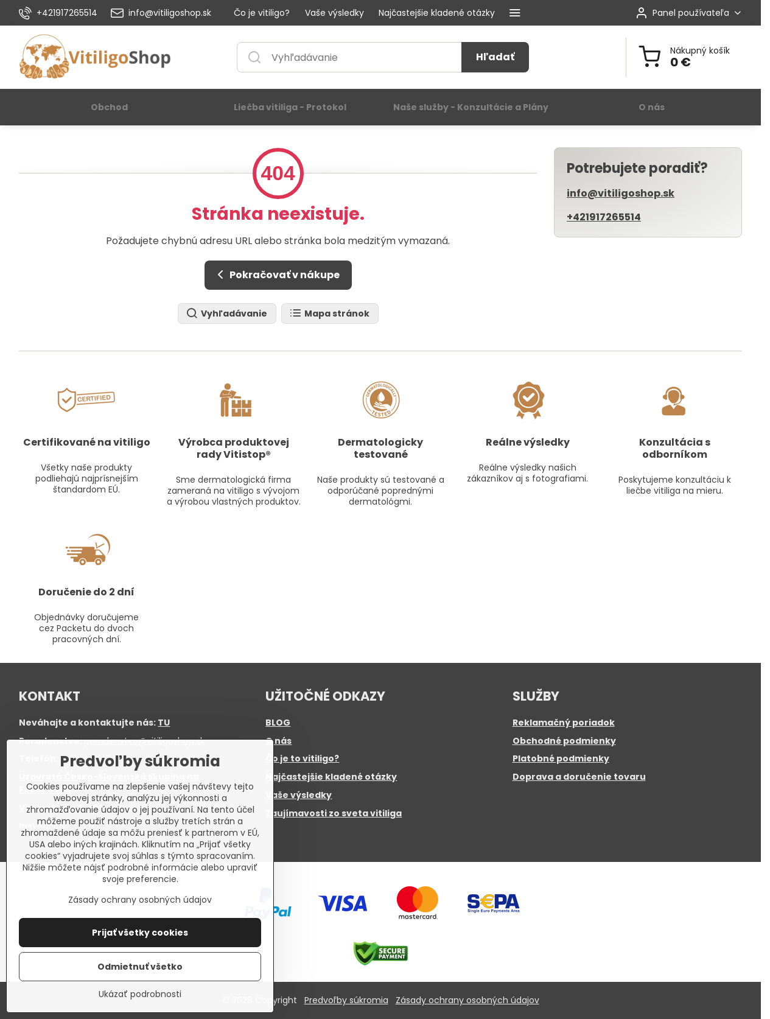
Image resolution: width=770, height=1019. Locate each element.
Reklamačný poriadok (564, 722)
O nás (278, 741)
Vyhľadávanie (226, 313)
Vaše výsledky (298, 795)
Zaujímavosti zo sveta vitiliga (333, 813)
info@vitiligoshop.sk (620, 193)
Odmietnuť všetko (140, 970)
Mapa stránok (329, 313)
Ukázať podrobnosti (140, 997)
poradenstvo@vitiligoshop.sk (144, 741)
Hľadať (495, 57)
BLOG (277, 722)
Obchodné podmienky (564, 741)
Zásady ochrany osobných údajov (467, 1000)
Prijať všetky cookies (140, 936)
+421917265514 (604, 217)
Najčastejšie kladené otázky (331, 777)
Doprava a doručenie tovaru (579, 777)
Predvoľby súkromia (346, 1000)
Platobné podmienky (561, 758)
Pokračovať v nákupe (276, 274)
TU (164, 722)
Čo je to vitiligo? (302, 758)
